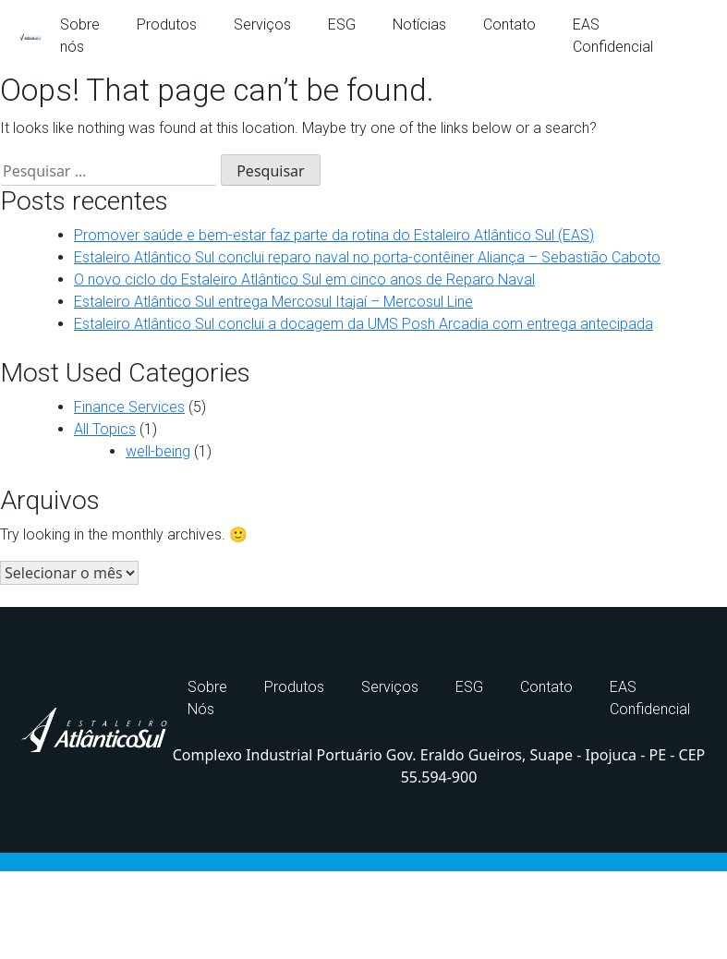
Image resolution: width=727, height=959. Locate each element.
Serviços (262, 24)
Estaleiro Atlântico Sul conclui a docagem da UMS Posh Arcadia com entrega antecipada (363, 324)
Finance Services (129, 407)
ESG (342, 24)
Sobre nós (80, 35)
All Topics (105, 429)
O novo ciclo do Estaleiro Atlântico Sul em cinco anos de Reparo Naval (304, 279)
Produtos (167, 24)
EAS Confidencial (613, 35)
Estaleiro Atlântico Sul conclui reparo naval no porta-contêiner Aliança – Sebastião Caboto (367, 257)
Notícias (419, 24)
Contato (509, 24)
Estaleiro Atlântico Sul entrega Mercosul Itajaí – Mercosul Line (273, 301)
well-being (158, 451)
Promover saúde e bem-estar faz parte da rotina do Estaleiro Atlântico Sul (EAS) (334, 235)
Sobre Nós (207, 698)
